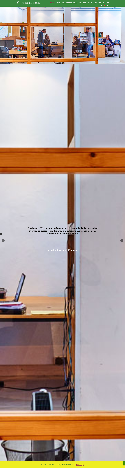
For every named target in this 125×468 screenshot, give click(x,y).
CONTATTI (106, 3)
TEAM (52, 3)
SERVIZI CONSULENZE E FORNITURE (66, 3)
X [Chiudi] (123, 463)
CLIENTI (90, 3)
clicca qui (80, 464)
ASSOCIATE (97, 3)
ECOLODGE (82, 3)
